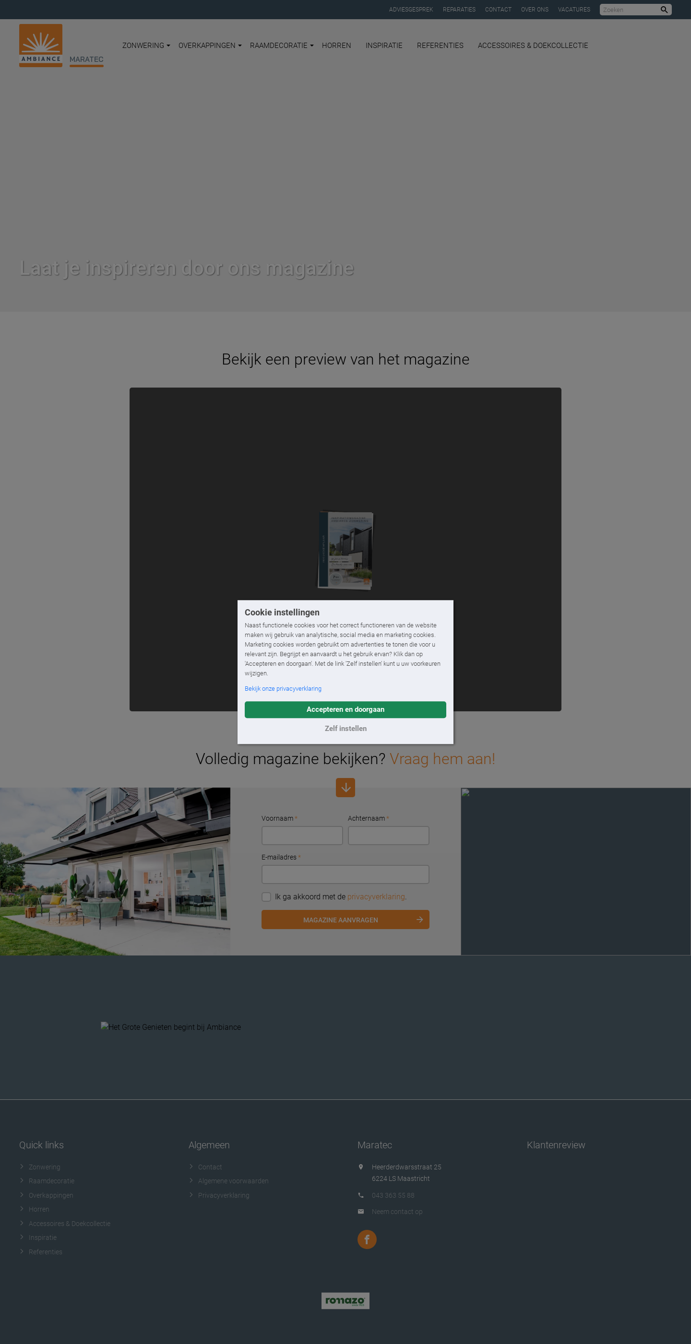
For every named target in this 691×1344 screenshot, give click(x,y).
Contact (498, 9)
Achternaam (368, 818)
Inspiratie (384, 45)
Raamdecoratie (282, 45)
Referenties (440, 45)
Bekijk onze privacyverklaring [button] (283, 688)
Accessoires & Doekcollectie (533, 45)
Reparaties (459, 9)
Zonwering (146, 45)
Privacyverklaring (219, 1195)
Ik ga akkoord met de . (334, 897)
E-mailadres (281, 857)
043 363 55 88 (393, 1195)
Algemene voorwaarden (229, 1181)
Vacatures (574, 9)
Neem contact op (397, 1211)
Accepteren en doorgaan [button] (345, 709)
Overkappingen (210, 45)
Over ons (534, 9)
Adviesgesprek (411, 9)
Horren (336, 45)
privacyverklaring (376, 896)
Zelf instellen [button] (346, 728)
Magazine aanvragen (340, 920)
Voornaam (280, 818)
